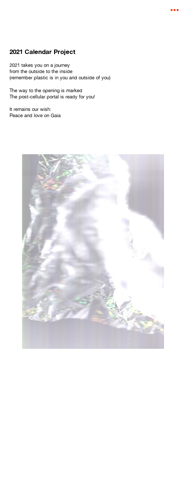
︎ (174, 10)
